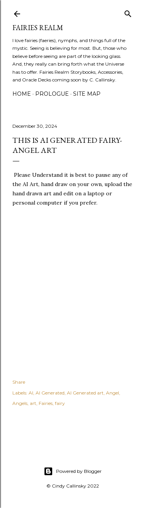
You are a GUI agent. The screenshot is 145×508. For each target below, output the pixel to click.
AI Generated (50, 393)
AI (31, 393)
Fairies (46, 403)
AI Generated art (85, 393)
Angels (19, 403)
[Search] (128, 12)
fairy (60, 403)
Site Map (87, 93)
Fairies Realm (37, 27)
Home (21, 93)
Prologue (52, 93)
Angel (112, 393)
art (33, 403)
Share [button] (18, 382)
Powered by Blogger (73, 471)
